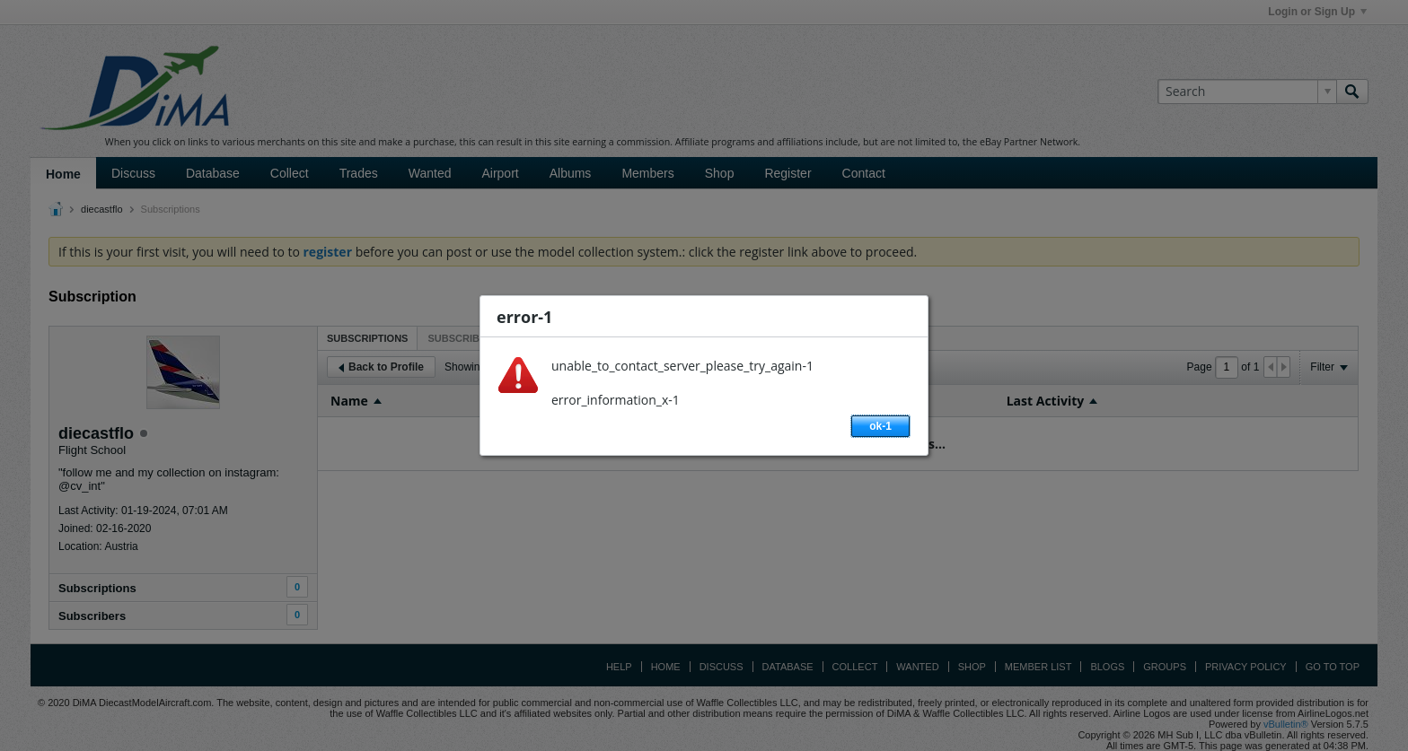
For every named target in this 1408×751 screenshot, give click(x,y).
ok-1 (880, 426)
